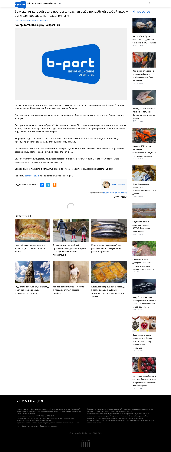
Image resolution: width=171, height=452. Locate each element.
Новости (35, 20)
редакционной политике (115, 192)
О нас (18, 426)
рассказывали (32, 175)
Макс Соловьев (118, 184)
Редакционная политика (48, 426)
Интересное (44, 20)
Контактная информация (30, 426)
